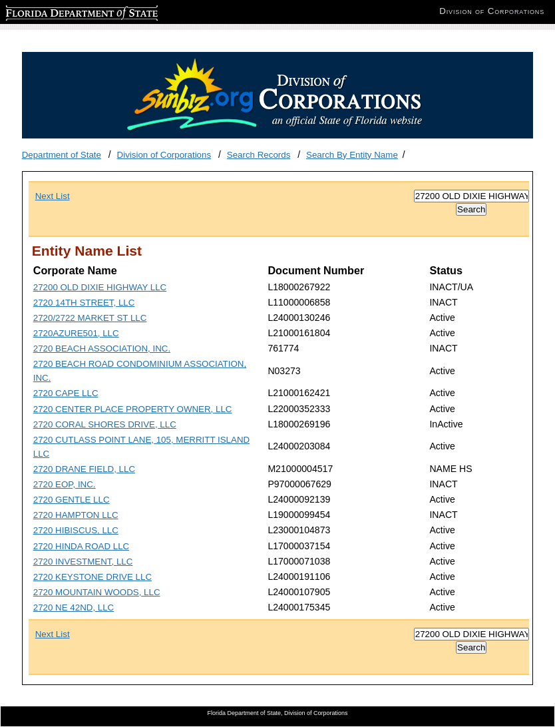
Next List (52, 196)
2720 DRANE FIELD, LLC (84, 469)
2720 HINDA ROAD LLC (81, 546)
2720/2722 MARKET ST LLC (90, 318)
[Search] (471, 196)
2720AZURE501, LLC (76, 333)
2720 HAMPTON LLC (75, 515)
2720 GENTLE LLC (71, 500)
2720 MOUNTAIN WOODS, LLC (96, 592)
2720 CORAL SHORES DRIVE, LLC (104, 424)
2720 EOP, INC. (64, 484)
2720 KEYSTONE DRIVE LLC (92, 577)
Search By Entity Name (352, 155)
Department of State (61, 155)
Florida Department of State (59, 11)
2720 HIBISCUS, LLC (75, 530)
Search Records (259, 155)
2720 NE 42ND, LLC (73, 607)
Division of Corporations (164, 155)
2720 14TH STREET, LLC (84, 303)
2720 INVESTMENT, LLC (83, 562)
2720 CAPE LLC (65, 393)
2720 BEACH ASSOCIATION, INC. (101, 349)
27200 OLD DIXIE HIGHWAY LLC (100, 287)
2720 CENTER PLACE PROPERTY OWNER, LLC (132, 409)
